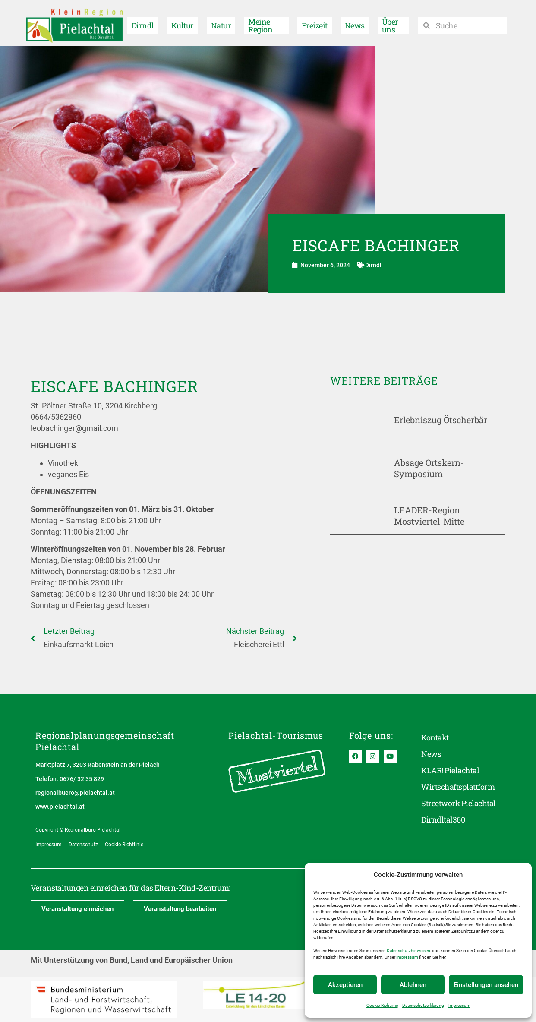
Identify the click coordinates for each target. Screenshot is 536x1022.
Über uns (390, 23)
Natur (221, 23)
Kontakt (434, 738)
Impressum (407, 957)
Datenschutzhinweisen (408, 950)
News (355, 23)
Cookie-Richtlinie (382, 1005)
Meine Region (260, 23)
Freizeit (315, 23)
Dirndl (143, 23)
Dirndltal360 (443, 820)
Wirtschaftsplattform (458, 787)
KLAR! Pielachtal (450, 771)
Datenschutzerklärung (423, 1005)
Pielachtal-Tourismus (275, 735)
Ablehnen (413, 985)
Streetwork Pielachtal (458, 803)
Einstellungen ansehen (486, 985)
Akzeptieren (345, 985)
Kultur (182, 23)
